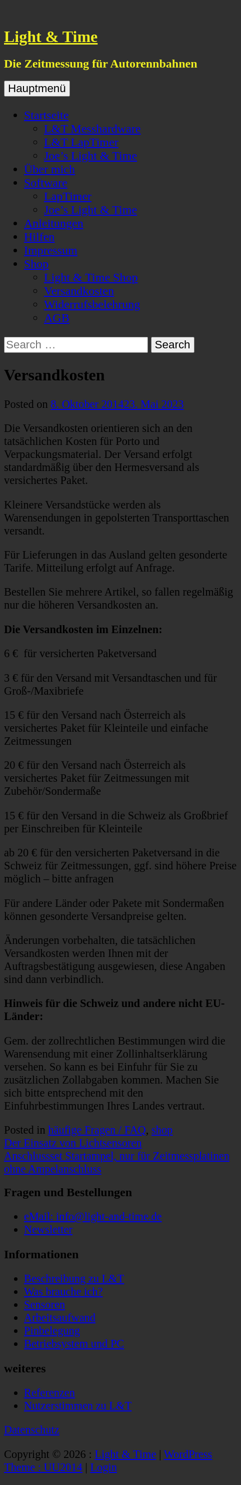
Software (46, 182)
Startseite (46, 115)
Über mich (49, 169)
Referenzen (49, 1392)
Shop (36, 263)
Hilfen (39, 236)
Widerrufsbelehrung (92, 304)
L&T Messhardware (92, 128)
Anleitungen (54, 223)
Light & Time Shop (91, 277)
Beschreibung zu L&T (74, 1278)
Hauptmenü (37, 88)
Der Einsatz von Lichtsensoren (73, 1143)
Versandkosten (79, 290)
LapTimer (68, 196)
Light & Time (51, 37)
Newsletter (48, 1229)
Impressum (51, 250)
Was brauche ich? (63, 1291)
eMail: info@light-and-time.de (93, 1216)
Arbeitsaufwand (60, 1317)
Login (103, 1467)
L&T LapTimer (81, 142)
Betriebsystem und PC (74, 1343)
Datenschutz (32, 1429)
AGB (57, 317)
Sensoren (44, 1304)
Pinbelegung (52, 1330)
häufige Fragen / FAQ (97, 1130)
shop (162, 1130)
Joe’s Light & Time (90, 155)
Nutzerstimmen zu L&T (78, 1405)
